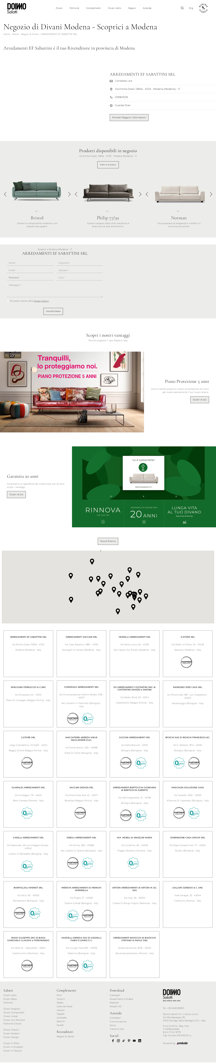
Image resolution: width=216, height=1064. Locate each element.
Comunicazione (118, 1023)
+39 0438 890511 (175, 1010)
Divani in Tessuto (12, 1052)
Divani (59, 8)
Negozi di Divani (30, 36)
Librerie (61, 1011)
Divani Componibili (13, 1014)
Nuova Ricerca (108, 542)
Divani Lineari (10, 1018)
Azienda (147, 8)
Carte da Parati (65, 1008)
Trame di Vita (117, 1030)
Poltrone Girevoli (12, 1025)
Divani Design (11, 1039)
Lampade (62, 1019)
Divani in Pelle (11, 1045)
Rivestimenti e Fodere (121, 1000)
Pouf (59, 997)
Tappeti (61, 1015)
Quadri (60, 1026)
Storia (113, 1027)
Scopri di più (200, 401)
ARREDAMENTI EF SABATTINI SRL (59, 36)
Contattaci (115, 1019)
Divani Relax (10, 1000)
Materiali (114, 1004)
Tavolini (61, 1000)
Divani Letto (115, 8)
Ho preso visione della (29, 302)
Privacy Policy (41, 302)
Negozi (132, 8)
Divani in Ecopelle (13, 1048)
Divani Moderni (11, 1035)
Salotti (15, 36)
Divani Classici (11, 1031)
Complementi (94, 8)
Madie (60, 1004)
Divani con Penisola (14, 1021)
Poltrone (75, 8)
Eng (189, 8)
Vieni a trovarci (108, 166)
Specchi (61, 1023)
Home (6, 36)
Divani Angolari (11, 1010)
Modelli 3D (115, 1008)
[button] (69, 197)
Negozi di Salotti (65, 1038)
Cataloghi (115, 997)
